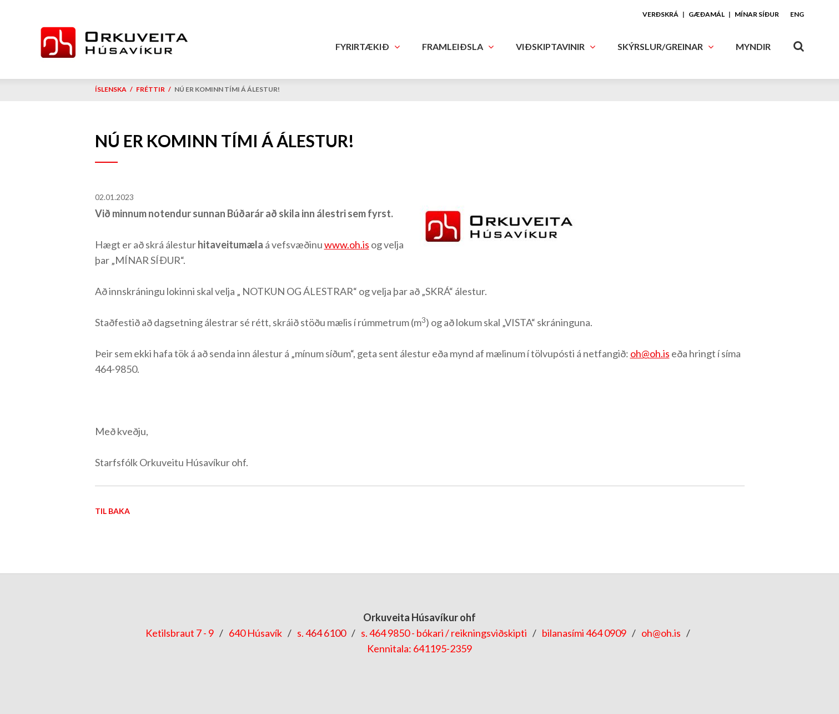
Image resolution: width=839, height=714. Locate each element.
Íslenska (111, 89)
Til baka (112, 511)
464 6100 (325, 633)
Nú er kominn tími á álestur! (227, 89)
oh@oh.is (650, 353)
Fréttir (150, 89)
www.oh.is (346, 244)
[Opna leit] (798, 43)
